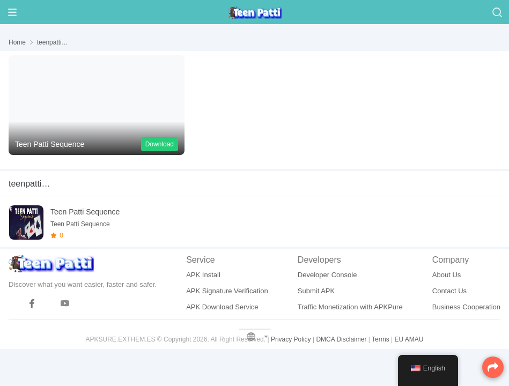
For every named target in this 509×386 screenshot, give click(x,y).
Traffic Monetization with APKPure (350, 307)
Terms (380, 339)
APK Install (203, 275)
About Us (446, 275)
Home (17, 42)
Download (159, 144)
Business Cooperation (466, 307)
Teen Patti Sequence (85, 211)
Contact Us (449, 291)
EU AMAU (408, 339)
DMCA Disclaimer (341, 339)
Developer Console (327, 275)
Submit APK (316, 291)
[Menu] (12, 12)
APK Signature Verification (227, 291)
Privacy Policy (291, 339)
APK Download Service (222, 307)
